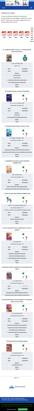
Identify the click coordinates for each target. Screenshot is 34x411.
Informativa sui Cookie (11, 409)
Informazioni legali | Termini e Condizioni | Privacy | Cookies (15, 399)
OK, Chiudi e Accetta (22, 409)
